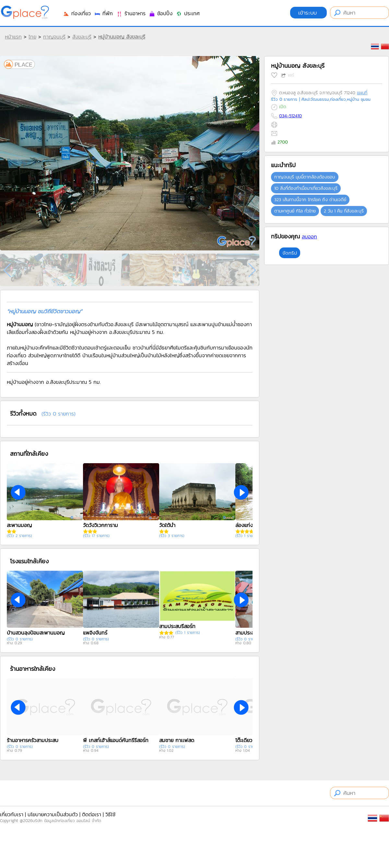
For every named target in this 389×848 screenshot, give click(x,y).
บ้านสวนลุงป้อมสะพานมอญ (36, 632)
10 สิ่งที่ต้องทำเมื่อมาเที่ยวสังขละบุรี (305, 188)
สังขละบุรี (81, 36)
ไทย (32, 36)
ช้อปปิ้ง (160, 13)
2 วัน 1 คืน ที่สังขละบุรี (344, 211)
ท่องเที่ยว (77, 13)
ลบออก (309, 236)
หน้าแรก (13, 36)
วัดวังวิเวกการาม (100, 525)
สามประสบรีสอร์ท (177, 626)
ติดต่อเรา (91, 814)
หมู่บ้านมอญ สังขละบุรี (121, 36)
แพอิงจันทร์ (95, 632)
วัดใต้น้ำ (167, 525)
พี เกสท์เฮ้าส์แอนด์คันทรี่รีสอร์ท (115, 740)
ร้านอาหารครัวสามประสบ (32, 740)
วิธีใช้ (110, 814)
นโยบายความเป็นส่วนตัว (53, 814)
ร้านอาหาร (131, 13)
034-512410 (290, 115)
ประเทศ (188, 13)
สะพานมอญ (19, 525)
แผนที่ (362, 92)
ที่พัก (103, 13)
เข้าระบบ (308, 12)
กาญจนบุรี (54, 36)
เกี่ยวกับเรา (11, 814)
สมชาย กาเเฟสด (176, 740)
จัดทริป (289, 253)
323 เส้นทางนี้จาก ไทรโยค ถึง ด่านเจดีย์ (310, 199)
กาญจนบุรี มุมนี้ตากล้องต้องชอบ (304, 177)
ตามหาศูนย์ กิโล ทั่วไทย (295, 211)
